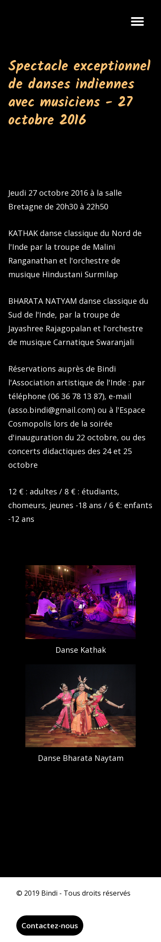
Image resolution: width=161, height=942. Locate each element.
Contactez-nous (49, 925)
